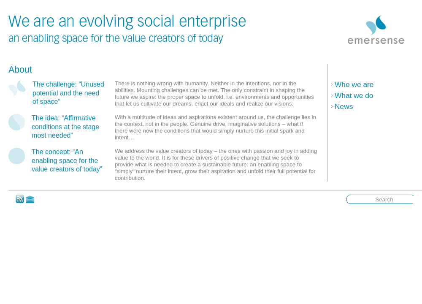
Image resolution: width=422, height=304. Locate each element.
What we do (354, 95)
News (344, 106)
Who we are (354, 84)
